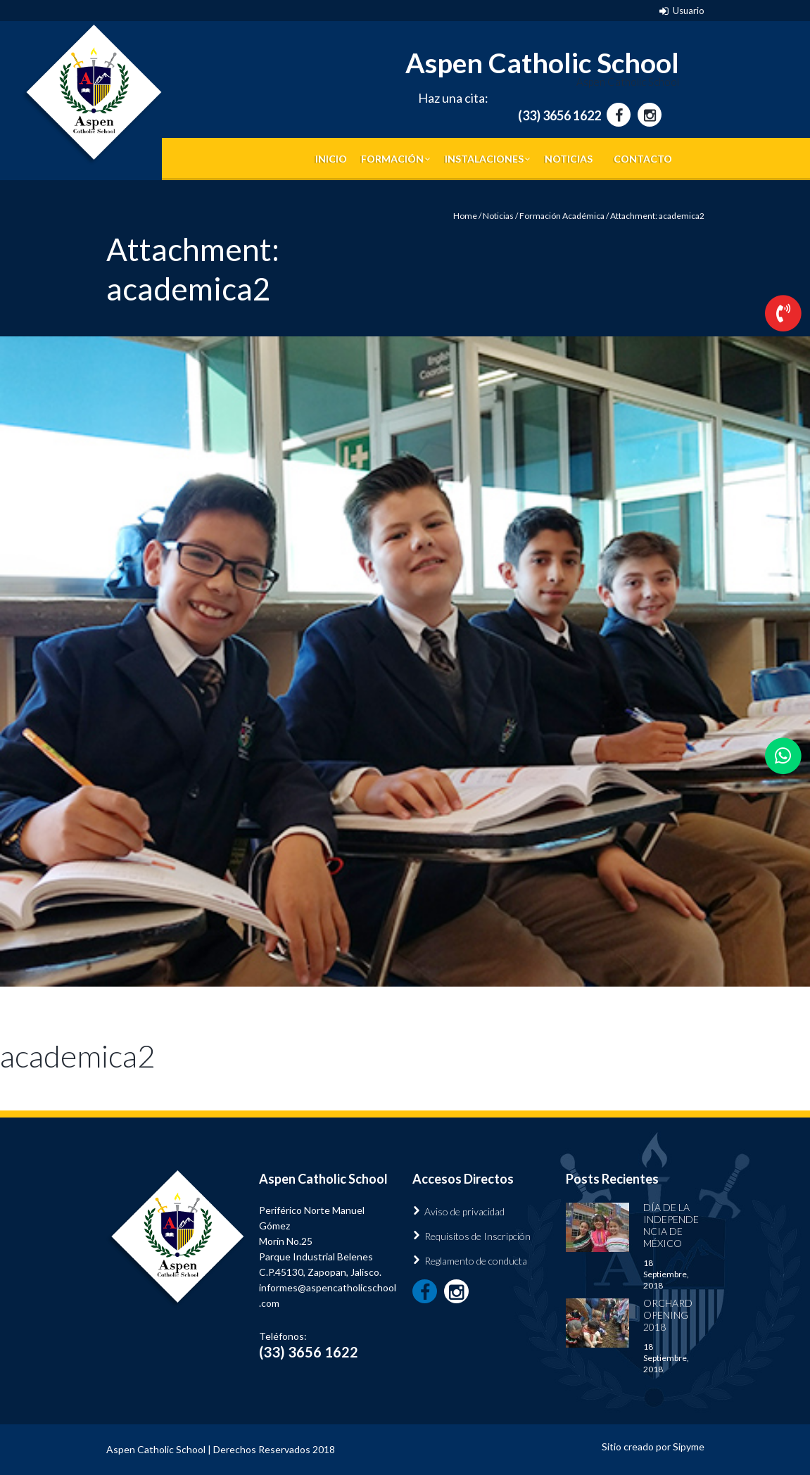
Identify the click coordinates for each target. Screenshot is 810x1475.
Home (465, 215)
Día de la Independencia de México (671, 1225)
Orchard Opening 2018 (667, 1315)
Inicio (331, 159)
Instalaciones (484, 159)
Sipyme (688, 1446)
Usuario (688, 10)
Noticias (569, 159)
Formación (392, 159)
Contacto (643, 159)
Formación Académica (562, 215)
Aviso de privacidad (464, 1211)
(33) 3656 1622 (559, 115)
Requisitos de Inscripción (477, 1236)
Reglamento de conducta (475, 1261)
